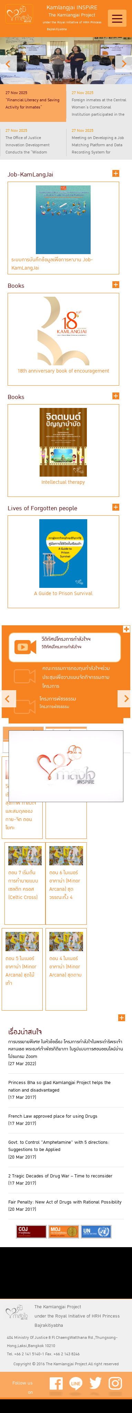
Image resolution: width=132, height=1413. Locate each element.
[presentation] (33, 100)
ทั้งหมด (126, 629)
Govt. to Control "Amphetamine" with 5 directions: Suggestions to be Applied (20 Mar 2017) (58, 1150)
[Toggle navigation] (117, 18)
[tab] (33, 103)
